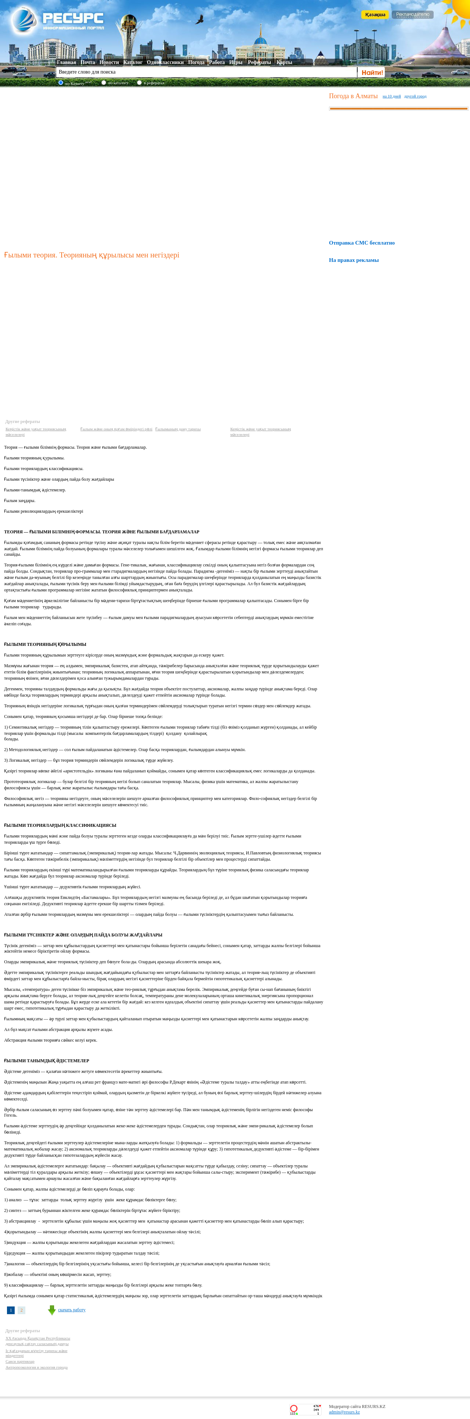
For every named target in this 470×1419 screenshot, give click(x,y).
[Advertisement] (74, 167)
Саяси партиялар (20, 1361)
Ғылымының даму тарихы (177, 429)
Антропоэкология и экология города (37, 1367)
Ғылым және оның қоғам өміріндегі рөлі (116, 429)
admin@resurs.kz (344, 1412)
